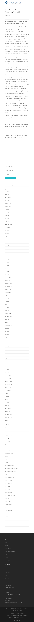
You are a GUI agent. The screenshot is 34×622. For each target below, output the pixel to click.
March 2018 (7, 194)
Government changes (9, 444)
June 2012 (7, 364)
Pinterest (24, 135)
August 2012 (7, 358)
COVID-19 (7, 433)
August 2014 (7, 295)
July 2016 (7, 230)
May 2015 (7, 268)
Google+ (7, 137)
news (6, 18)
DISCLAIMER (8, 612)
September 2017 (8, 206)
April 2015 (7, 271)
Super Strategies (8, 510)
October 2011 (8, 387)
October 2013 (8, 322)
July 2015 (7, 262)
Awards (6, 545)
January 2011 (8, 411)
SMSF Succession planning (10, 495)
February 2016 (8, 245)
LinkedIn (14, 137)
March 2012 (7, 372)
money (6, 456)
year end (7, 528)
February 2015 (8, 277)
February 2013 (8, 346)
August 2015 (7, 259)
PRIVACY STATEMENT (16, 612)
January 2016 (8, 248)
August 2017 (7, 209)
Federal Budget (8, 438)
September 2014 (8, 292)
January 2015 (8, 280)
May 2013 (7, 337)
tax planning (7, 519)
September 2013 (8, 325)
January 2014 (8, 313)
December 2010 (8, 414)
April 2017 (7, 218)
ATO (6, 430)
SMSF (6, 474)
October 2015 (8, 254)
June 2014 (7, 301)
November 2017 (8, 200)
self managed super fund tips (11, 468)
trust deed (7, 522)
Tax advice (7, 516)
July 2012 (7, 361)
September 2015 (8, 257)
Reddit (19, 135)
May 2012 (7, 366)
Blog (6, 554)
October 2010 (8, 420)
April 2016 (7, 239)
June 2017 (7, 215)
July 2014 (7, 298)
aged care (7, 427)
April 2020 (7, 191)
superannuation (8, 513)
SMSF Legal (7, 486)
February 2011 (8, 408)
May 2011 (7, 399)
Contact (6, 557)
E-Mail (20, 137)
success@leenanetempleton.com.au (14, 602)
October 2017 (8, 203)
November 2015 (8, 251)
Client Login (7, 560)
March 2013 (7, 343)
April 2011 (7, 402)
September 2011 (8, 390)
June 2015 (7, 265)
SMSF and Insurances (9, 477)
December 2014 (8, 283)
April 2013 (7, 340)
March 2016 (7, 242)
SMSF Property (8, 489)
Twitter (13, 135)
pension (6, 462)
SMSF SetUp (7, 570)
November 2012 (8, 352)
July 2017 (7, 212)
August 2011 (7, 393)
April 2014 (7, 307)
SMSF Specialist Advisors (10, 551)
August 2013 (7, 328)
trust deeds (7, 525)
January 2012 (8, 378)
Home (6, 539)
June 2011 (7, 396)
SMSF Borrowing (8, 480)
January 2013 (8, 349)
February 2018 (8, 197)
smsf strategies (8, 492)
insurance (7, 447)
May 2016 (7, 236)
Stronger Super (8, 504)
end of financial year (9, 436)
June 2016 (7, 233)
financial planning (9, 441)
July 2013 (7, 331)
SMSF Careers (8, 548)
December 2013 (8, 316)
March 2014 (7, 310)
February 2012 (8, 375)
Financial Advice (8, 578)
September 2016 (8, 227)
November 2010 (8, 417)
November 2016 (8, 224)
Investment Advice (9, 567)
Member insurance (9, 453)
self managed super (9, 465)
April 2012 (7, 369)
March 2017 (7, 221)
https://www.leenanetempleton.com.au (19, 128)
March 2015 (7, 274)
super (6, 507)
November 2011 (8, 384)
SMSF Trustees (8, 501)
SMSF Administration (9, 572)
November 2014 (8, 286)
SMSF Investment (8, 483)
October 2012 (8, 355)
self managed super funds (10, 471)
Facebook (7, 135)
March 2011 (7, 405)
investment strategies (9, 450)
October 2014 (8, 289)
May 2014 (7, 304)
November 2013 (8, 319)
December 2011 (8, 381)
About (6, 542)
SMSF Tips (7, 498)
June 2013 (7, 334)
